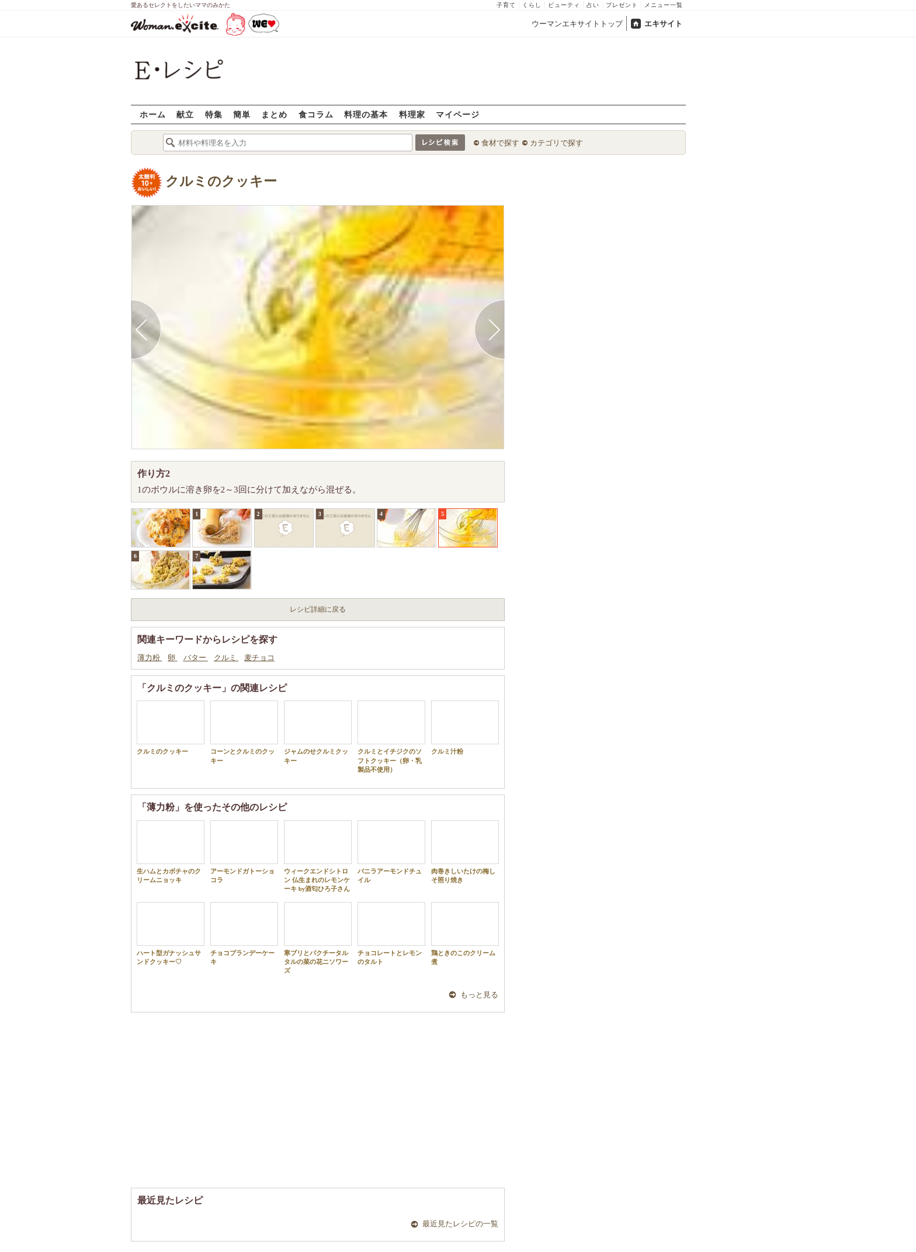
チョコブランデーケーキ (244, 933)
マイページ (458, 114)
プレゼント (622, 5)
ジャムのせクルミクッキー (318, 732)
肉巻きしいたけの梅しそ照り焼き (465, 851)
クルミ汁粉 (465, 727)
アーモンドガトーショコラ (244, 851)
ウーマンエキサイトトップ (577, 23)
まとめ (274, 114)
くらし (532, 5)
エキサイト (663, 23)
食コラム (316, 114)
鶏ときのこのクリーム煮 (465, 933)
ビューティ (564, 5)
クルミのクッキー (221, 181)
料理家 (412, 114)
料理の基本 (366, 114)
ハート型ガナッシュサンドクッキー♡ (170, 933)
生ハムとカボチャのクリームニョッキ (170, 851)
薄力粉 (149, 657)
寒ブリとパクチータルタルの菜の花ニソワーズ (318, 938)
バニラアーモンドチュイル (391, 851)
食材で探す (500, 142)
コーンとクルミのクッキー (244, 732)
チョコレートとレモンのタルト (391, 933)
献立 (185, 114)
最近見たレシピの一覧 (460, 1223)
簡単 (242, 114)
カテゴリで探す (556, 142)
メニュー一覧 (663, 5)
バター (195, 657)
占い (593, 5)
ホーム (153, 114)
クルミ (226, 657)
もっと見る (479, 994)
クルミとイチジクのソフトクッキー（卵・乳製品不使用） (391, 736)
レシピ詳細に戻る (318, 609)
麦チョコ (259, 657)
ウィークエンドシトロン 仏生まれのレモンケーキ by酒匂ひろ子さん (318, 856)
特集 (214, 114)
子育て (506, 5)
